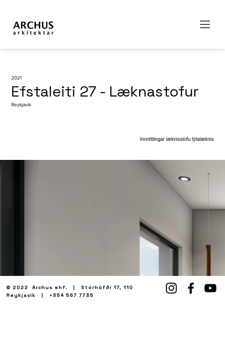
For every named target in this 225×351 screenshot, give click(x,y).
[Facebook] (191, 288)
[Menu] (205, 24)
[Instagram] (171, 288)
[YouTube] (210, 288)
